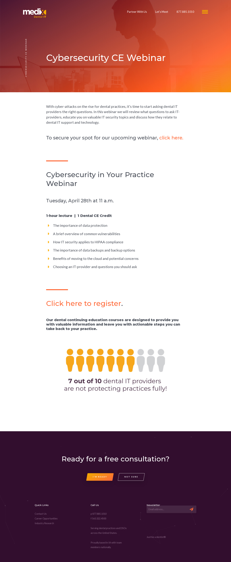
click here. (171, 138)
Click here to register (83, 303)
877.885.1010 (185, 11)
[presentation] (171, 525)
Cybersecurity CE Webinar (106, 57)
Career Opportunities (46, 518)
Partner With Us (137, 11)
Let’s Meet (161, 11)
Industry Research (44, 523)
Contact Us (41, 513)
